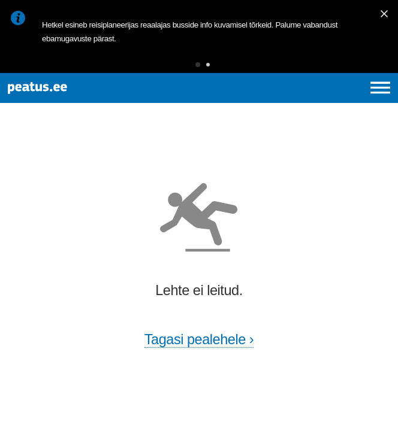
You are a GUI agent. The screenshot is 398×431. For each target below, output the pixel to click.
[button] (197, 64)
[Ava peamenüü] (380, 88)
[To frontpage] (81, 88)
